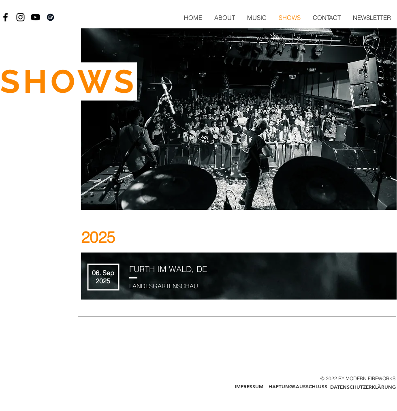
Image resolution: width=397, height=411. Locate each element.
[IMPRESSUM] (249, 386)
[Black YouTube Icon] (35, 17)
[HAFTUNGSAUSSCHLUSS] (297, 386)
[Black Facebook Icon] (5, 17)
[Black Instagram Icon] (20, 17)
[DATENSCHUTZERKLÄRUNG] (363, 386)
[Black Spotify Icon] (50, 17)
